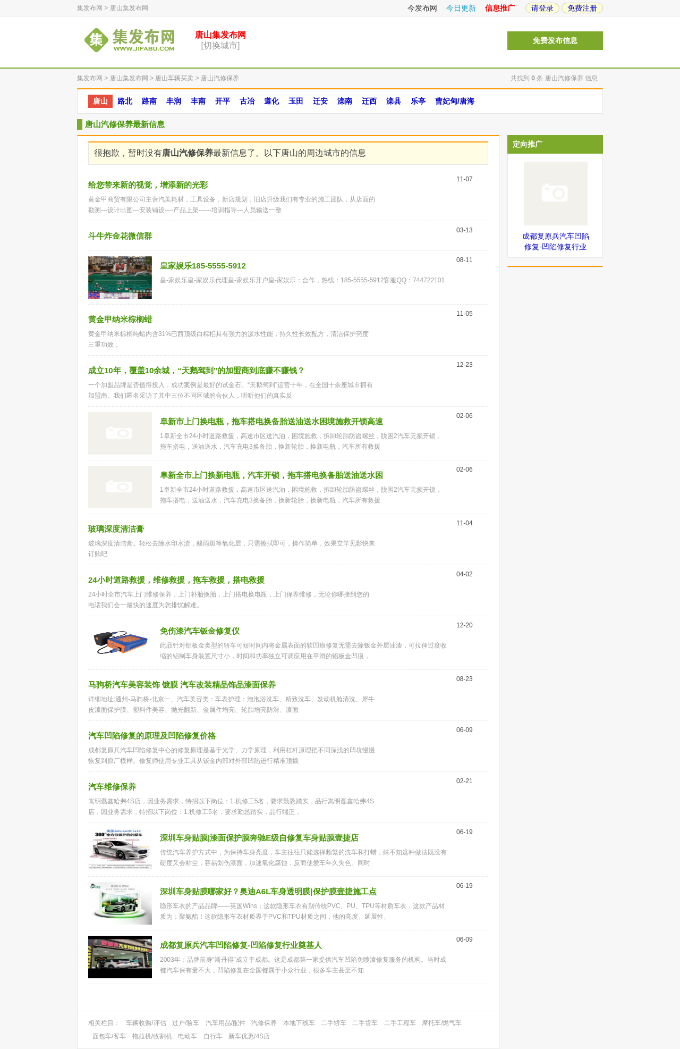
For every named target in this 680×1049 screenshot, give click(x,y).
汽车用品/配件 (225, 1023)
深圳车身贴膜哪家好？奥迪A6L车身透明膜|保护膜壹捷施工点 (268, 891)
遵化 (271, 101)
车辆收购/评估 (146, 1023)
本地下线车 (299, 1023)
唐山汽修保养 (220, 78)
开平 (222, 101)
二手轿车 (333, 1023)
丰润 (173, 101)
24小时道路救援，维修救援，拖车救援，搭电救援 (176, 579)
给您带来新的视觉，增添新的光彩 (148, 184)
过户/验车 (185, 1023)
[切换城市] (220, 45)
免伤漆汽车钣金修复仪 (200, 630)
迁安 (320, 101)
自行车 (213, 1036)
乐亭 (418, 101)
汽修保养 (264, 1023)
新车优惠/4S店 (249, 1036)
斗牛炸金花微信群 (120, 235)
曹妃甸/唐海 (454, 101)
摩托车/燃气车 (442, 1023)
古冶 (247, 101)
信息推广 (500, 8)
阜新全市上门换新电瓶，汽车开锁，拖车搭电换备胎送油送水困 (271, 475)
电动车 (187, 1036)
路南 (149, 101)
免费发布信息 (555, 41)
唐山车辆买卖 (174, 78)
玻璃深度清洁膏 (116, 528)
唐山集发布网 (129, 8)
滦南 (344, 101)
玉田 (295, 101)
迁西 (369, 101)
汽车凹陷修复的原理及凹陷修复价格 (152, 735)
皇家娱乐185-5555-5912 (203, 265)
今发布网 (422, 8)
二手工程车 (400, 1023)
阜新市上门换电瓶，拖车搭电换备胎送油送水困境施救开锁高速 (271, 421)
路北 (124, 101)
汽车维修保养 (112, 786)
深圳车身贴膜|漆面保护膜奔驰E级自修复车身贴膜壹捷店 (259, 837)
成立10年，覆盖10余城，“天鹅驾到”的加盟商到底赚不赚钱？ (196, 370)
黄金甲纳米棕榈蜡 (120, 319)
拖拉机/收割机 (152, 1036)
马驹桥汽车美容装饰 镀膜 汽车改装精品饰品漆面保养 (182, 684)
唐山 (100, 101)
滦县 (393, 101)
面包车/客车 (109, 1036)
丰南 (198, 101)
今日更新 (461, 8)
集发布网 (90, 8)
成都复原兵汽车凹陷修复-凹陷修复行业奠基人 (241, 945)
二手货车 (365, 1023)
